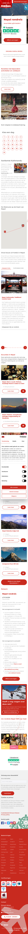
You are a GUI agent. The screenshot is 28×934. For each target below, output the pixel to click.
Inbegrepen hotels (6, 268)
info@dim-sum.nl (7, 912)
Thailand (21, 860)
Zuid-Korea (22, 873)
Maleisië (12, 857)
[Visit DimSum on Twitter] (7, 925)
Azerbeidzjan (4, 841)
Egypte (3, 857)
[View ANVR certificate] (14, 883)
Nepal (11, 870)
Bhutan (3, 847)
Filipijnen (3, 862)
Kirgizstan (12, 847)
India (2, 867)
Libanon (12, 854)
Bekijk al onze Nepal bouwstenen (14, 582)
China (2, 854)
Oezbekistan (13, 873)
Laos (11, 852)
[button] (4, 137)
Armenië (3, 839)
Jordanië (12, 841)
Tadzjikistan (22, 854)
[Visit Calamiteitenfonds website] (19, 883)
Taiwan (21, 857)
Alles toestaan (14, 487)
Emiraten (3, 860)
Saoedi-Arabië (22, 849)
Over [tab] (23, 441)
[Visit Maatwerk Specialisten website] (4, 895)
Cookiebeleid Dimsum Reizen (10, 813)
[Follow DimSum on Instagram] (11, 823)
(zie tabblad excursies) (11, 669)
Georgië (3, 865)
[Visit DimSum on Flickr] (6, 925)
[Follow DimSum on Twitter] (8, 823)
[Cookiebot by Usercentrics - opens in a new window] (20, 437)
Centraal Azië (4, 852)
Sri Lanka (21, 852)
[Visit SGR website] (3, 883)
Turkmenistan (22, 867)
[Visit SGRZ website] (9, 883)
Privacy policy (5, 814)
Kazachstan (13, 844)
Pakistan (21, 841)
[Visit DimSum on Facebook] (2, 823)
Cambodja (3, 849)
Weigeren (14, 496)
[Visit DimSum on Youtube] (5, 925)
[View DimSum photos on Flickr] (5, 823)
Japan (11, 839)
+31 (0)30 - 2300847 (10, 917)
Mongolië (12, 865)
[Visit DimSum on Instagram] (3, 925)
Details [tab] (14, 441)
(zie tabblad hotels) (14, 673)
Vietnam (21, 870)
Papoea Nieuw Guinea (23, 846)
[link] (5, 741)
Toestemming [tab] (5, 441)
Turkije (21, 865)
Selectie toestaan (14, 491)
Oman (20, 839)
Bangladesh (4, 844)
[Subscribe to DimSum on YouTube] (14, 823)
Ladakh (12, 849)
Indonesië (3, 870)
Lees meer (7, 89)
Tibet (20, 862)
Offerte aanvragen (12, 40)
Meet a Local (18, 664)
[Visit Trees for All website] (3, 889)
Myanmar (12, 867)
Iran (2, 873)
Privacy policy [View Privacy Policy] (18, 928)
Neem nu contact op (10, 712)
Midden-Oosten (12, 861)
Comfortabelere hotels (18, 268)
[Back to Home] (6, 4)
